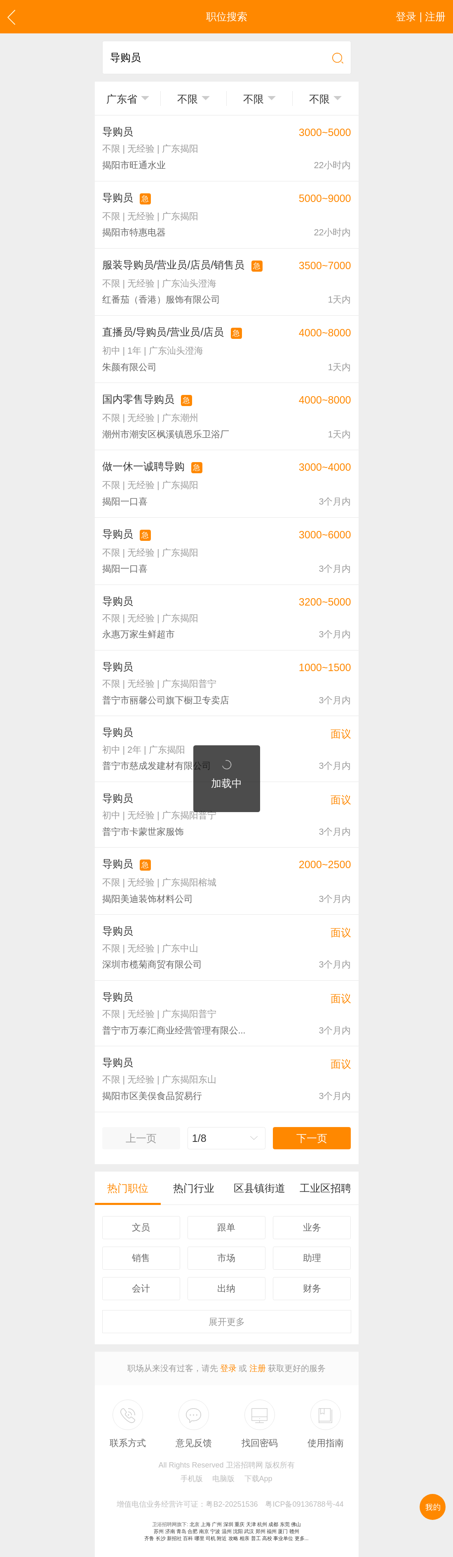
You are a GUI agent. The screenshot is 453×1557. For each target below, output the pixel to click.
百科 (188, 1538)
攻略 (233, 1538)
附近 (222, 1538)
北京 (195, 1524)
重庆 (239, 1524)
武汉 (249, 1531)
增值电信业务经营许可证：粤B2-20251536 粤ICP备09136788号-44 (230, 1504)
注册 (257, 1368)
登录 (228, 1368)
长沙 (161, 1538)
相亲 (244, 1538)
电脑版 (223, 1479)
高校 (267, 1538)
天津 (251, 1524)
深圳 (228, 1524)
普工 (256, 1538)
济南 (170, 1531)
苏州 (159, 1531)
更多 (227, 1322)
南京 (204, 1531)
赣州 (294, 1531)
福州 (272, 1531)
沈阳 (238, 1531)
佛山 (296, 1524)
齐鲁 (149, 1538)
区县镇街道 (259, 1188)
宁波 (215, 1531)
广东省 (121, 99)
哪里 (199, 1538)
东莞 (285, 1524)
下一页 (311, 1138)
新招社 (174, 1538)
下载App (258, 1479)
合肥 (192, 1531)
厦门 (283, 1531)
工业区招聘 (325, 1188)
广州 (217, 1524)
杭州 (262, 1524)
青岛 (181, 1531)
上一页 (141, 1138)
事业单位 (283, 1538)
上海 (206, 1524)
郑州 (260, 1531)
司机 (211, 1538)
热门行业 (193, 1188)
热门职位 (127, 1188)
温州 (227, 1531)
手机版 (192, 1479)
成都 (273, 1524)
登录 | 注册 (421, 16)
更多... (302, 1538)
